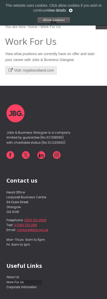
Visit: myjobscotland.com (31, 70)
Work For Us (15, 282)
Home (32, 27)
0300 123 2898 (35, 220)
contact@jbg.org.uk (32, 230)
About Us (12, 277)
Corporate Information (21, 287)
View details (56, 10)
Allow (61, 20)
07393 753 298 (25, 225)
